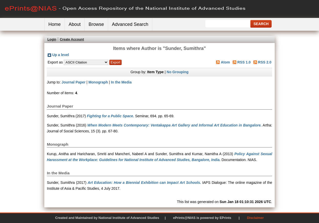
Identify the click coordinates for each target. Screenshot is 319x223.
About (75, 24)
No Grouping (178, 72)
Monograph (98, 82)
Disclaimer (255, 218)
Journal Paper (74, 82)
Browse (96, 24)
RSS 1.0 (244, 62)
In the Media (121, 82)
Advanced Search (130, 24)
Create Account (72, 39)
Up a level (60, 55)
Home (54, 24)
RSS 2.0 (264, 62)
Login (51, 39)
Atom (225, 62)
